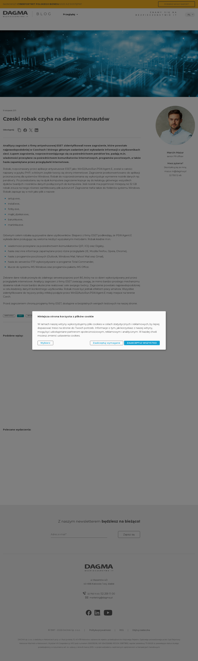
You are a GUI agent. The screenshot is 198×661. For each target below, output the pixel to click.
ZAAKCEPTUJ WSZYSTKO (142, 342)
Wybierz (45, 342)
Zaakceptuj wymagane (106, 342)
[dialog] (99, 330)
